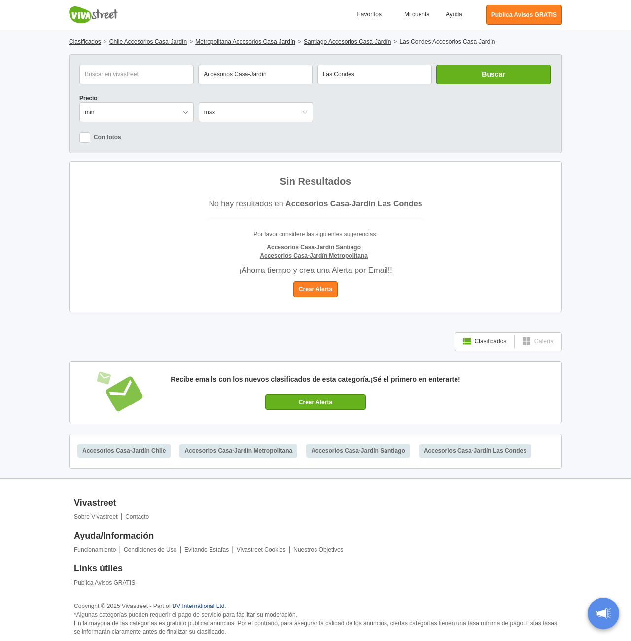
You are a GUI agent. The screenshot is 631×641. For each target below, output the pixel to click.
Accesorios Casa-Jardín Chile (124, 450)
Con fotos (100, 137)
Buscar (493, 74)
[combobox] (374, 74)
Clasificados (484, 341)
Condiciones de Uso (150, 549)
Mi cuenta (417, 14)
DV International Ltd (198, 606)
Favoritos (369, 14)
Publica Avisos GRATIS (104, 582)
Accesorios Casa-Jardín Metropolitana (238, 450)
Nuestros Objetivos (318, 549)
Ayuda (454, 14)
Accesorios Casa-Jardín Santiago (358, 450)
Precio (88, 98)
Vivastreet (93, 14)
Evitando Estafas (206, 549)
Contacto (137, 516)
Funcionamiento (95, 549)
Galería (538, 341)
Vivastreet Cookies (261, 549)
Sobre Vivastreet (96, 516)
